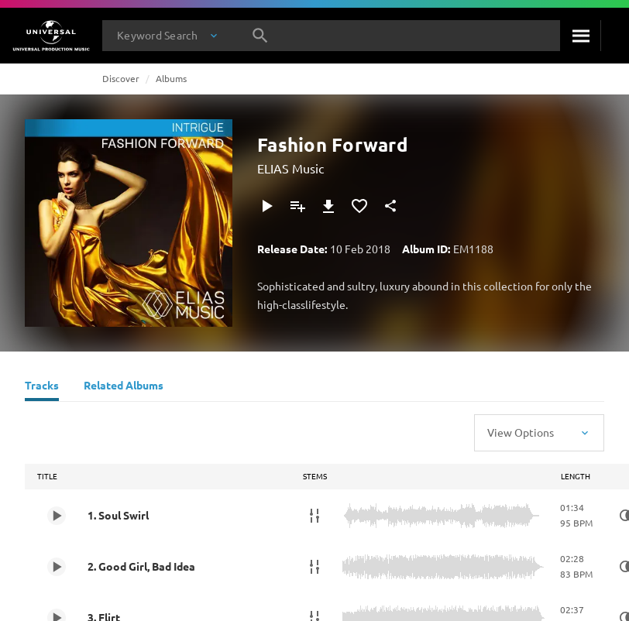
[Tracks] (42, 387)
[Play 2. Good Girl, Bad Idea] (56, 566)
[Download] (328, 206)
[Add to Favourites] (359, 206)
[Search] (580, 35)
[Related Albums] (123, 387)
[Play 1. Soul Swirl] (56, 515)
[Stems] (314, 515)
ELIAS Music (290, 168)
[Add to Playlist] (297, 206)
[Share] (390, 206)
